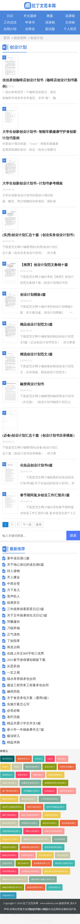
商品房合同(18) (45, 855)
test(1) (50, 759)
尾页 (39, 524)
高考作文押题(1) (67, 767)
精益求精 (13, 742)
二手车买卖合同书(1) (49, 799)
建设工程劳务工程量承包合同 (28, 685)
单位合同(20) (62, 855)
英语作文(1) (23, 775)
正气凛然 (13, 634)
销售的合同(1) (27, 855)
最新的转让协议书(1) (30, 847)
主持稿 (70, 22)
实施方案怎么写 (18, 704)
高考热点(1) (7, 775)
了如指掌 (13, 640)
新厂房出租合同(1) (10, 791)
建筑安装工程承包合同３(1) (56, 871)
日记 (10, 16)
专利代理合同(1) (9, 871)
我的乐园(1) (38, 775)
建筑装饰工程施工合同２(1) (43, 879)
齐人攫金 (13, 577)
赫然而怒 (13, 691)
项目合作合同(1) (50, 823)
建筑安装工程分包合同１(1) (14, 879)
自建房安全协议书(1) (30, 783)
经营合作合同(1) (9, 847)
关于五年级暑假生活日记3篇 (27, 615)
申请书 (30, 22)
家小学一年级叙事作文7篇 (25, 729)
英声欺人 (13, 596)
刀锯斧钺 (13, 628)
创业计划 (36, 38)
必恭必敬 (13, 710)
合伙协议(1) (50, 791)
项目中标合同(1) (34, 807)
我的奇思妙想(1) (32, 767)
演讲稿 (50, 22)
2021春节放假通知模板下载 (26, 659)
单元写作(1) (7, 759)
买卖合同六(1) (8, 895)
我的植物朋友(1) (55, 775)
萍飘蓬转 (13, 621)
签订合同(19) (23, 863)
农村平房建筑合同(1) (55, 807)
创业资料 (20, 38)
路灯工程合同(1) (9, 815)
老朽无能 (13, 717)
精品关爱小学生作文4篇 (24, 723)
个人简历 (70, 29)
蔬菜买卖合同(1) (51, 815)
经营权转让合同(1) (29, 823)
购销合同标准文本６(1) (12, 887)
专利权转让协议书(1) (30, 871)
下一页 (27, 524)
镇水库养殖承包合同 (21, 679)
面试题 (50, 29)
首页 (6, 38)
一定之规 (13, 672)
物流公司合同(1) (9, 855)
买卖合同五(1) (54, 887)
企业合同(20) (59, 839)
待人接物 (13, 571)
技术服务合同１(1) (42, 863)
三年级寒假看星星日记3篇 (25, 609)
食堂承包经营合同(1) (53, 847)
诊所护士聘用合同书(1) (12, 807)
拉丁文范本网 (30, 903)
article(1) (38, 759)
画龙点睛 (13, 647)
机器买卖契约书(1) (35, 887)
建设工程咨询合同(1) (30, 815)
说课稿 (70, 16)
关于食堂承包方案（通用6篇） (28, 698)
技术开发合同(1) (67, 791)
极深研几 (13, 736)
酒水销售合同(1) (28, 799)
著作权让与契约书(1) (64, 863)
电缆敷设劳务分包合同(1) (55, 783)
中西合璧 (13, 583)
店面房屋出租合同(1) (11, 831)
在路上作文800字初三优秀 (25, 653)
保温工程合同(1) (9, 783)
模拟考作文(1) (24, 759)
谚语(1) (17, 767)
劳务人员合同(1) (32, 831)
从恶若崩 (13, 666)
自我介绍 (10, 29)
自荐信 (30, 29)
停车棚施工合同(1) (31, 791)
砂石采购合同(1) (69, 823)
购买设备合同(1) (9, 823)
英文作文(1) (50, 767)
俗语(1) (5, 767)
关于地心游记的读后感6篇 (25, 564)
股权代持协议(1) (9, 799)
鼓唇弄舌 (13, 602)
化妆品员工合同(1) (10, 839)
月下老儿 (13, 590)
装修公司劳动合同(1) (53, 831)
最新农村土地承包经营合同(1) (36, 839)
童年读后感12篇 (18, 558)
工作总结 (10, 22)
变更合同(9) (7, 863)
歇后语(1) (62, 759)
